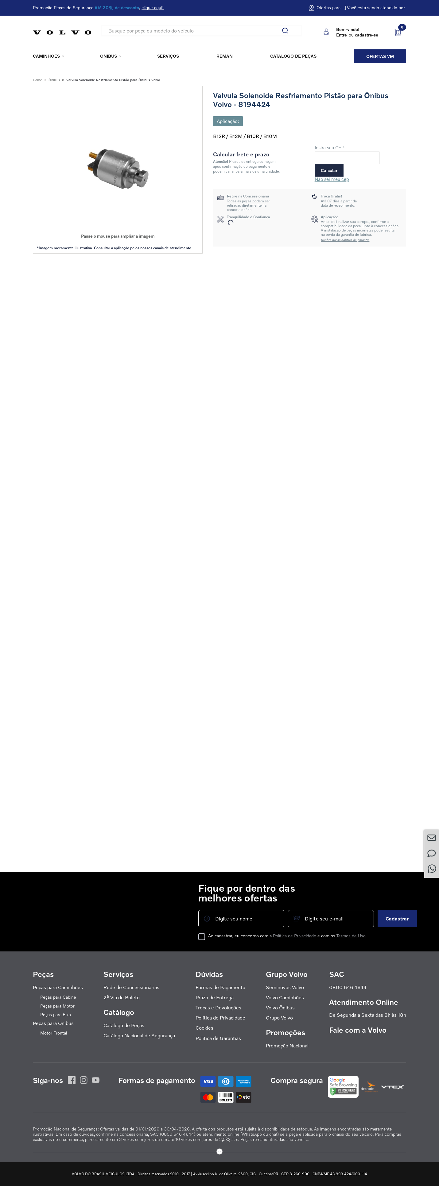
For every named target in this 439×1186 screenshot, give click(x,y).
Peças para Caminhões (58, 987)
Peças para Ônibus (53, 1023)
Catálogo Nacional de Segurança (139, 1036)
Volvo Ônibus (280, 1008)
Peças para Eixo (55, 1014)
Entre (341, 34)
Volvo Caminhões (285, 997)
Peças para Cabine (58, 997)
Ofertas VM (380, 56)
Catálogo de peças (293, 56)
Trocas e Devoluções (218, 1008)
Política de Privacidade (220, 1018)
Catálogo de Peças (123, 1025)
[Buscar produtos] (288, 30)
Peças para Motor (57, 1006)
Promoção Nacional (287, 1046)
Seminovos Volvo (285, 987)
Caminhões (46, 56)
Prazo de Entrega (215, 997)
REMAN (224, 56)
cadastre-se (366, 34)
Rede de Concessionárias (131, 987)
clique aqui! (153, 7)
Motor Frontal (53, 1033)
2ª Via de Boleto (121, 997)
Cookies (204, 1028)
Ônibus (108, 56)
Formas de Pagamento (220, 987)
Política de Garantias (218, 1038)
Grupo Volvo (279, 1018)
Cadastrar (397, 919)
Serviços (168, 56)
